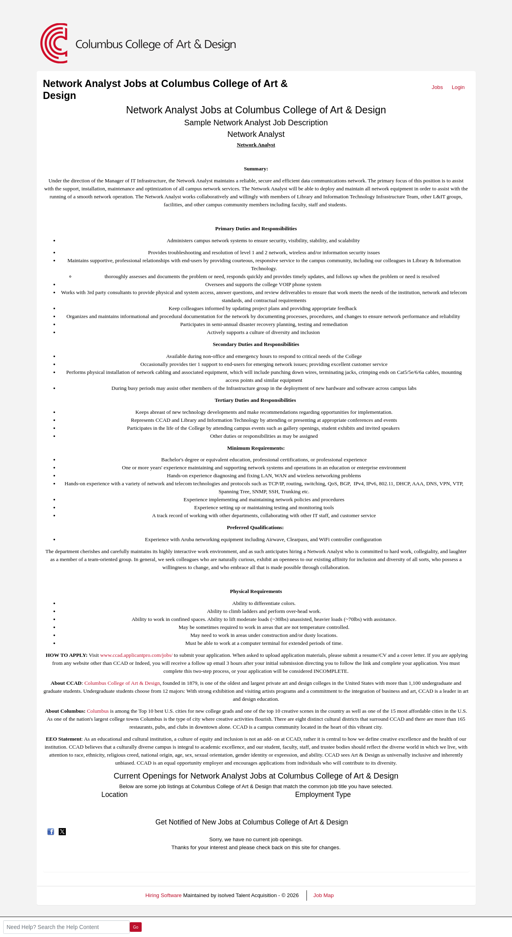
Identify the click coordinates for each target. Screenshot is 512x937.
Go (135, 927)
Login (458, 87)
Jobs (437, 87)
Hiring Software (163, 895)
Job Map (323, 895)
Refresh (357, 895)
